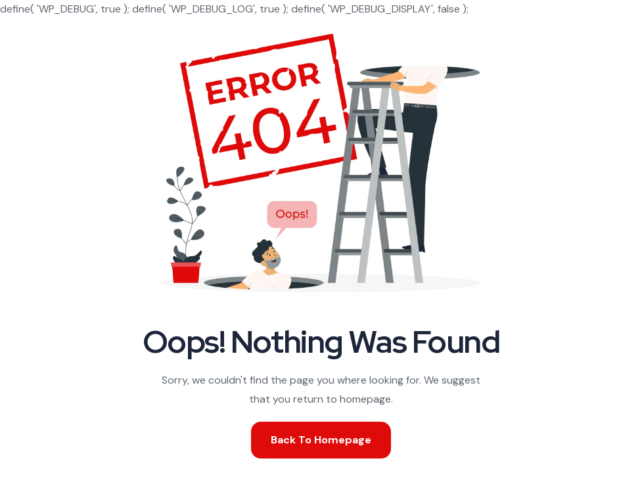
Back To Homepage (321, 440)
